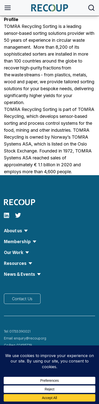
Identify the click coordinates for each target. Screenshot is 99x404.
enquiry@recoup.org (30, 338)
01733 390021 (19, 331)
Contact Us (22, 298)
